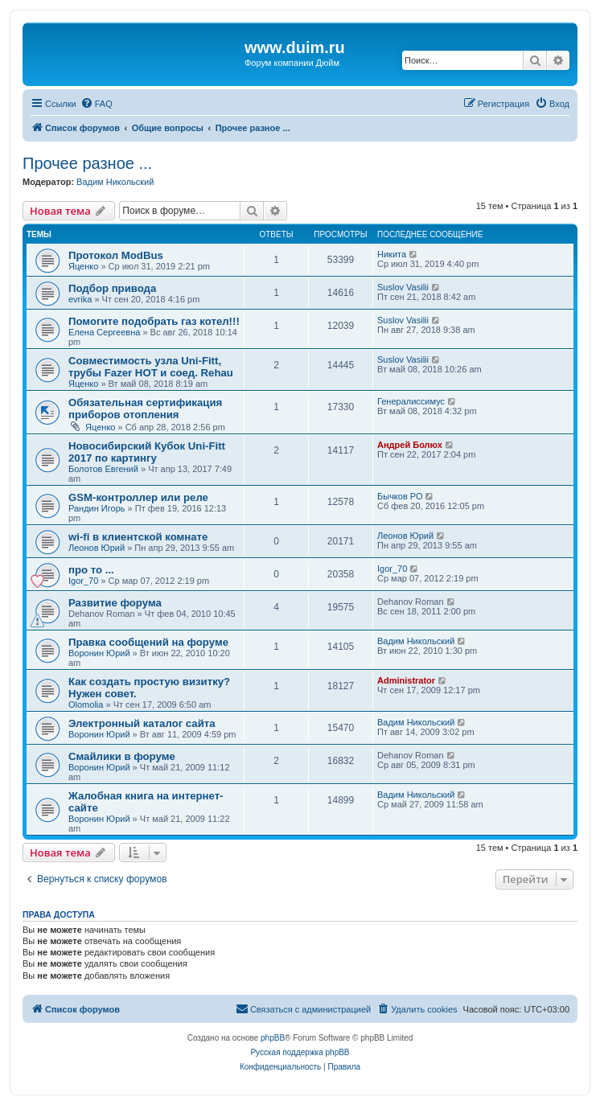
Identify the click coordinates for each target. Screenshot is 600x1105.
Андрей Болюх (409, 445)
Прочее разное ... (87, 163)
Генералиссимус (411, 401)
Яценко (83, 266)
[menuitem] (96, 103)
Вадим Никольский (115, 182)
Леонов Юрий (96, 547)
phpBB (273, 1037)
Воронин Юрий (99, 653)
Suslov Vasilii (403, 287)
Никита (391, 254)
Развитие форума (115, 603)
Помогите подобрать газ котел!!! (154, 321)
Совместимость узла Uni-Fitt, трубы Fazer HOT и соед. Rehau (150, 367)
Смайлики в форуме (121, 756)
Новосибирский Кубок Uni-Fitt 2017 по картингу (146, 452)
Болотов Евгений (103, 469)
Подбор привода (112, 288)
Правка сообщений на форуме (148, 642)
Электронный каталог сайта (142, 723)
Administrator (406, 680)
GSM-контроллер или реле (138, 497)
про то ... (91, 570)
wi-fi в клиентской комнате (138, 537)
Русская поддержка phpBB (299, 1052)
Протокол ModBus (115, 255)
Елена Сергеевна (104, 332)
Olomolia (85, 704)
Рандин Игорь (96, 508)
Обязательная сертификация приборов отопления (145, 408)
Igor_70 (83, 580)
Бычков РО (399, 496)
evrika (80, 299)
